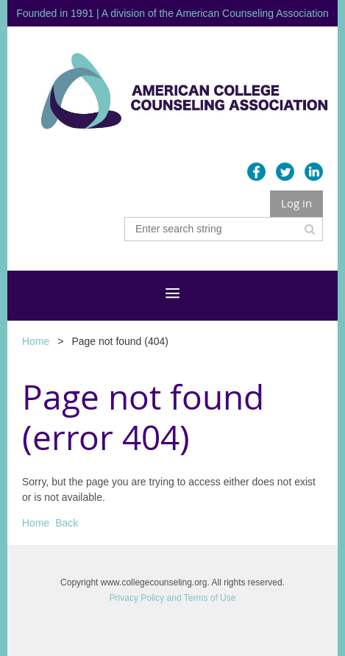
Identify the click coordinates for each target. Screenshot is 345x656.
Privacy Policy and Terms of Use (173, 598)
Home (35, 341)
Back (66, 523)
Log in (296, 203)
